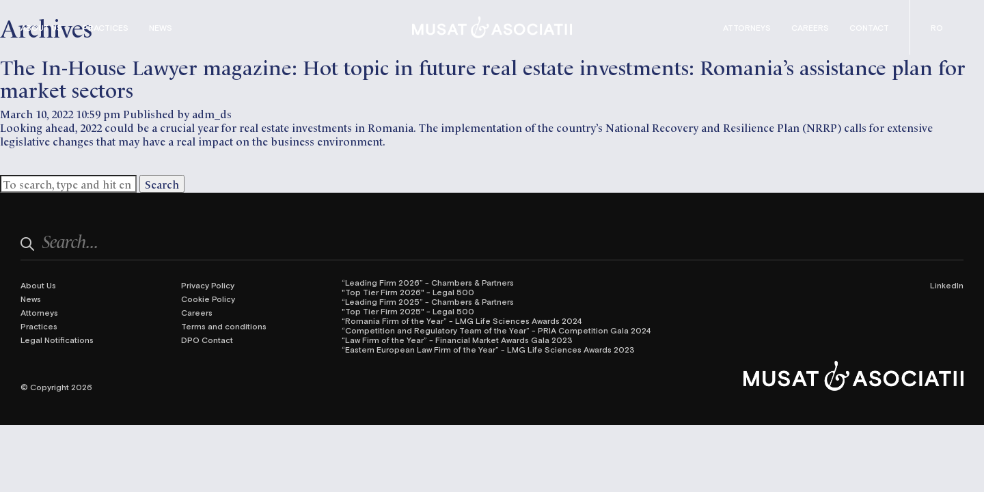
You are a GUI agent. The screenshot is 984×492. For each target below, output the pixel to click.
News (160, 27)
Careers (810, 27)
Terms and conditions (223, 326)
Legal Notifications (57, 339)
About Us (41, 27)
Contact (869, 27)
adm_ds (212, 113)
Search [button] (162, 183)
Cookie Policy (208, 298)
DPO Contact (207, 339)
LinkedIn (947, 285)
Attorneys (747, 27)
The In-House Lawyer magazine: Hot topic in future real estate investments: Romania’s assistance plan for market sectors (483, 77)
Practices (105, 27)
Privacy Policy (207, 285)
